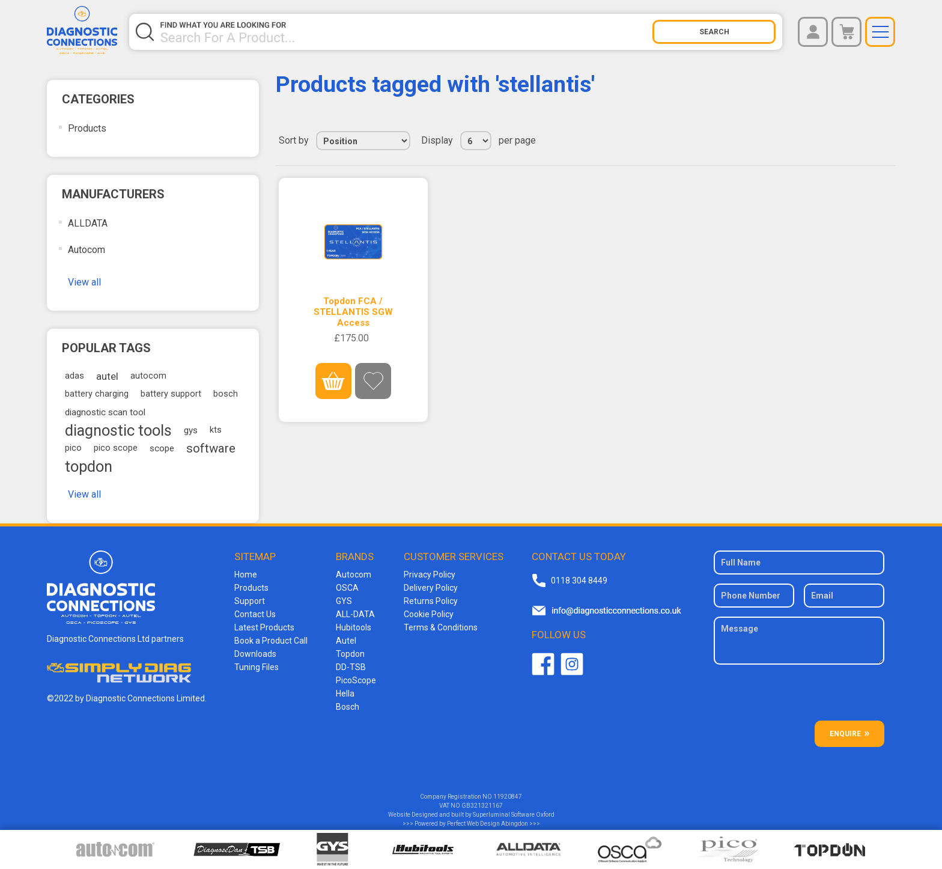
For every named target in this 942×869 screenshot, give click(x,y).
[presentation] (800, 697)
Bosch (347, 707)
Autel (346, 640)
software (210, 448)
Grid (863, 140)
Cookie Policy (429, 614)
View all (84, 282)
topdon (88, 466)
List (885, 140)
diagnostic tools (118, 430)
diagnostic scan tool (105, 412)
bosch (225, 394)
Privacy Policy (429, 574)
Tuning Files (256, 667)
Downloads (255, 654)
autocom (148, 376)
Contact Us (255, 614)
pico (73, 448)
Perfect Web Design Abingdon (487, 823)
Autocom (86, 249)
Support (249, 601)
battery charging (97, 394)
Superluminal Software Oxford (514, 814)
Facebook (543, 664)
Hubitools (353, 627)
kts (216, 430)
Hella (345, 693)
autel (107, 376)
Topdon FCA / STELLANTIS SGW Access (353, 312)
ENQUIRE (845, 734)
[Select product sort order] (363, 140)
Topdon (350, 654)
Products (87, 128)
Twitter (572, 664)
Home (245, 574)
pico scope (116, 448)
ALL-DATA (355, 614)
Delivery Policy (431, 588)
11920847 (507, 796)
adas (74, 376)
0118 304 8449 (579, 580)
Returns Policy (431, 601)
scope (162, 448)
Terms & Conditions (441, 627)
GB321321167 (482, 805)
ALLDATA (88, 223)
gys (191, 430)
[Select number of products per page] (475, 140)
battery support (171, 394)
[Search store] (406, 32)
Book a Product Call (271, 640)
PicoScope (356, 680)
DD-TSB (351, 667)
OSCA (347, 588)
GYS (344, 601)
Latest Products (264, 627)
